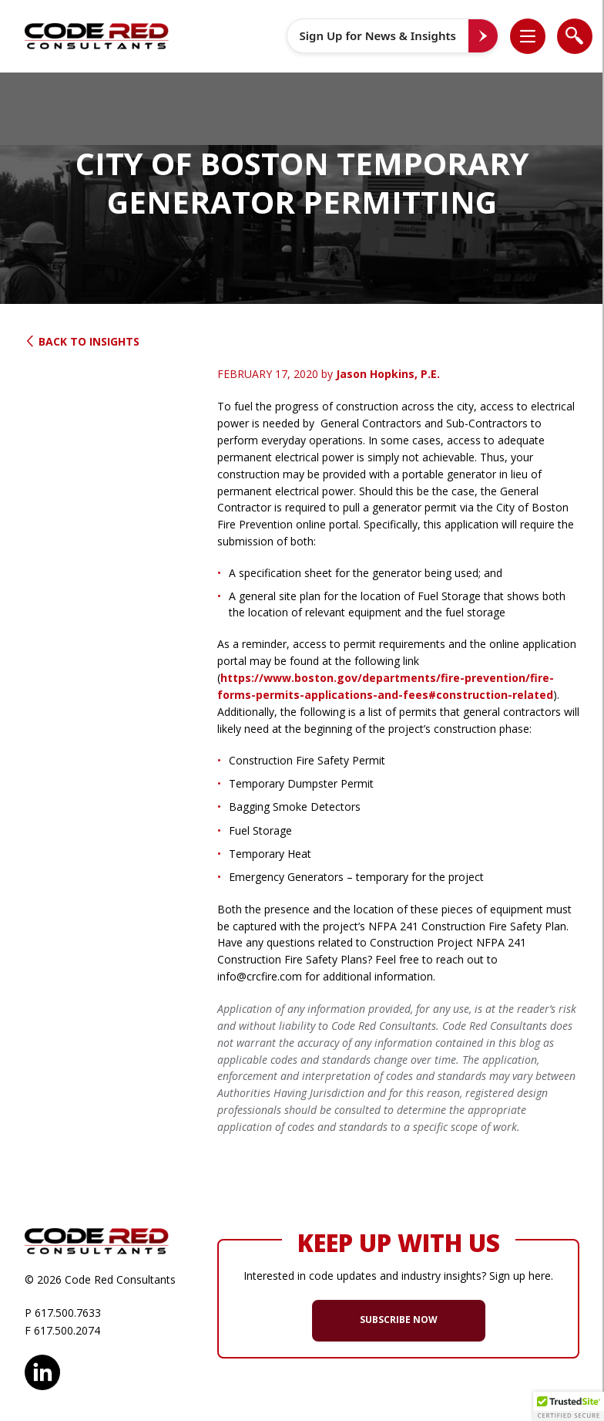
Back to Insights (82, 341)
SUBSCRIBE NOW (399, 1319)
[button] (535, 36)
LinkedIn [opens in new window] (42, 1370)
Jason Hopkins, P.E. (388, 373)
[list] (527, 36)
